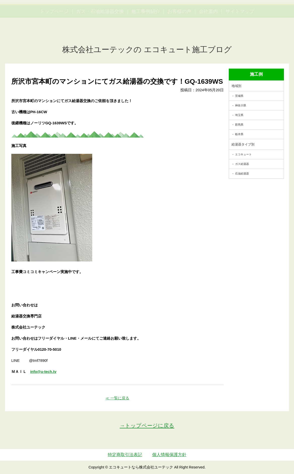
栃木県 (239, 134)
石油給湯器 (242, 173)
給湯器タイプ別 (243, 144)
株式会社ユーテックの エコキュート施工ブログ (147, 49)
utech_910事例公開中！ (105, 17)
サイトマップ (239, 34)
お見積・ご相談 (272, 14)
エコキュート (243, 154)
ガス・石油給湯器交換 (100, 34)
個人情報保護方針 (169, 454)
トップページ (54, 34)
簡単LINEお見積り (234, 14)
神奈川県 (240, 105)
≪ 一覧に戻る (117, 398)
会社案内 (208, 34)
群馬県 (239, 124)
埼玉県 (239, 114)
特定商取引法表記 (125, 454)
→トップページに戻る (147, 425)
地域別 (236, 86)
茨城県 (239, 95)
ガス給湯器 (242, 163)
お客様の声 (179, 34)
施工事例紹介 (145, 34)
